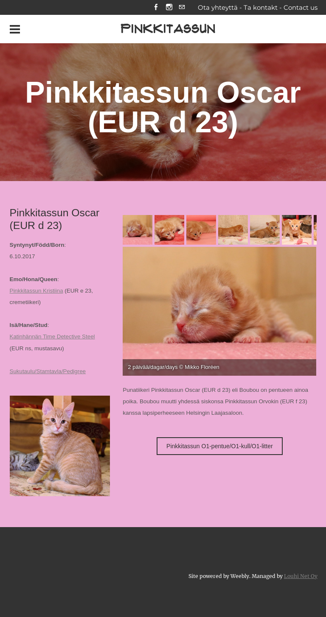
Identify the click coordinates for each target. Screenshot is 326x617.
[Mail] (182, 7)
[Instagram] (169, 7)
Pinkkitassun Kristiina (37, 291)
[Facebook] (155, 7)
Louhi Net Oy (301, 575)
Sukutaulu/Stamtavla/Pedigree (48, 371)
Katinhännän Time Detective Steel (53, 337)
